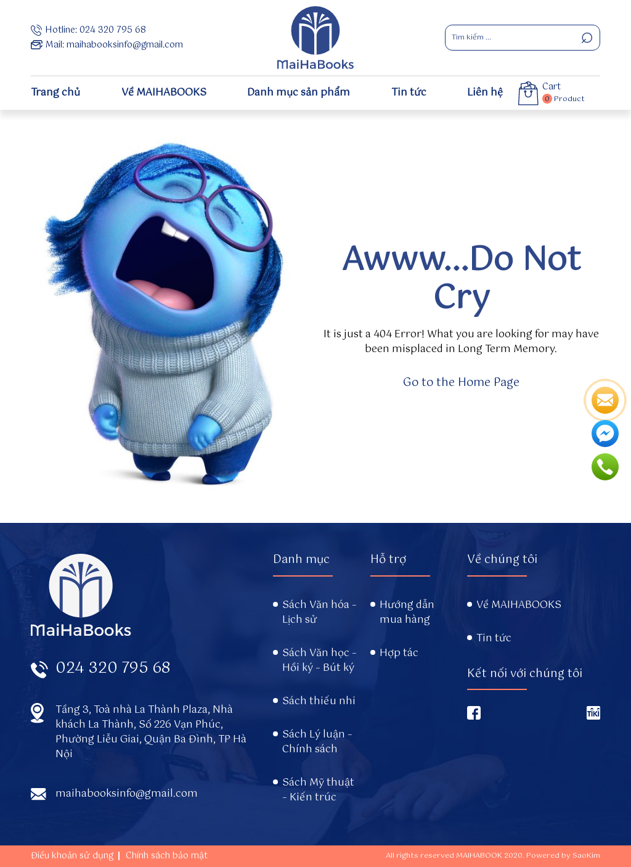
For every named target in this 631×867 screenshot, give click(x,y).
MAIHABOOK (479, 856)
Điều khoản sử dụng (72, 856)
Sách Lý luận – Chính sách (317, 742)
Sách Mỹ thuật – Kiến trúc (318, 790)
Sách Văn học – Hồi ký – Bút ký (319, 661)
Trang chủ (55, 92)
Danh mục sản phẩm (298, 92)
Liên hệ (485, 92)
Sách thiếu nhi (319, 701)
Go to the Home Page (461, 383)
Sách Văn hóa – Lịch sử (319, 613)
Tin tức (408, 92)
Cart (551, 87)
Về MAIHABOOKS (163, 92)
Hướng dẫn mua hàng (407, 613)
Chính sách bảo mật (167, 856)
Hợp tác (399, 653)
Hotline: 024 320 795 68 (88, 30)
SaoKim (586, 856)
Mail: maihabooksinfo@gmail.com (107, 45)
